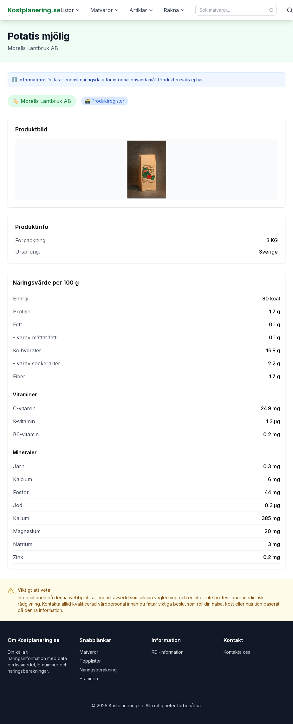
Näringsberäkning (98, 669)
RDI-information (168, 652)
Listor (70, 10)
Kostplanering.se (34, 10)
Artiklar (141, 10)
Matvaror (104, 10)
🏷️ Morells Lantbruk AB (42, 101)
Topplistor (90, 661)
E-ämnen (89, 678)
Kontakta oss (237, 652)
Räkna (174, 10)
